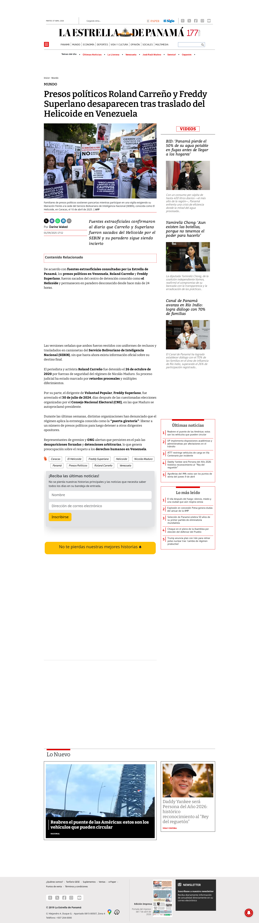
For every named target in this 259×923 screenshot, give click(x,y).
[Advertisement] (100, 695)
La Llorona (113, 54)
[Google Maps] (109, 911)
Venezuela (131, 54)
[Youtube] (209, 20)
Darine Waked (58, 227)
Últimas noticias (188, 425)
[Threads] (182, 20)
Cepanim (186, 54)
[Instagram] (202, 20)
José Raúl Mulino (152, 54)
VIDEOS (188, 128)
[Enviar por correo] (69, 220)
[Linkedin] (63, 220)
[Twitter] (46, 220)
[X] (189, 20)
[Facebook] (196, 20)
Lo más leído (188, 492)
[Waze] (116, 911)
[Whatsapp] (57, 220)
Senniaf (171, 54)
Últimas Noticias (92, 54)
